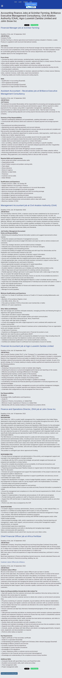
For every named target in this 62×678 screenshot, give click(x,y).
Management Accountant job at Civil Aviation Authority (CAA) (29, 205)
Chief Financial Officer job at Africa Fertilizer (21, 536)
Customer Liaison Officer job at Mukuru (13, 562)
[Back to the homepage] (31, 6)
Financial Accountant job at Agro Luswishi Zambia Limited (27, 346)
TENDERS (25, 2)
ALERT (20, 2)
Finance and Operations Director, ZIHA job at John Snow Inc (28, 409)
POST (15, 2)
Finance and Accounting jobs (9, 673)
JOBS (30, 2)
